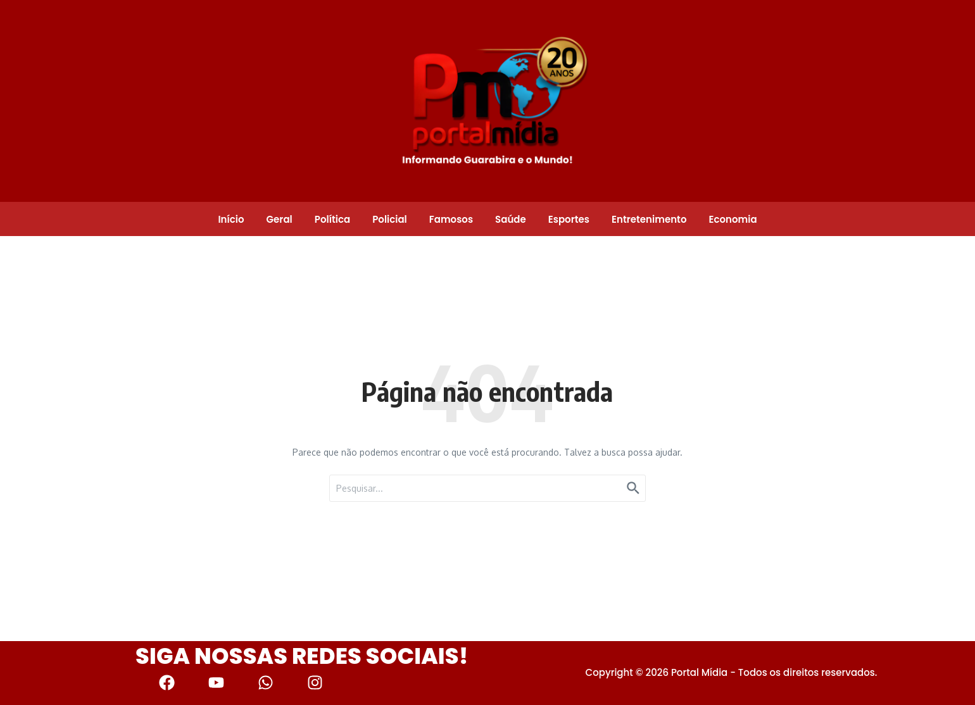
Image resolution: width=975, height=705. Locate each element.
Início (231, 219)
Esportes (568, 219)
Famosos (451, 219)
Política (332, 219)
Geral (279, 219)
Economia (732, 219)
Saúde (510, 219)
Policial (389, 219)
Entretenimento (649, 219)
